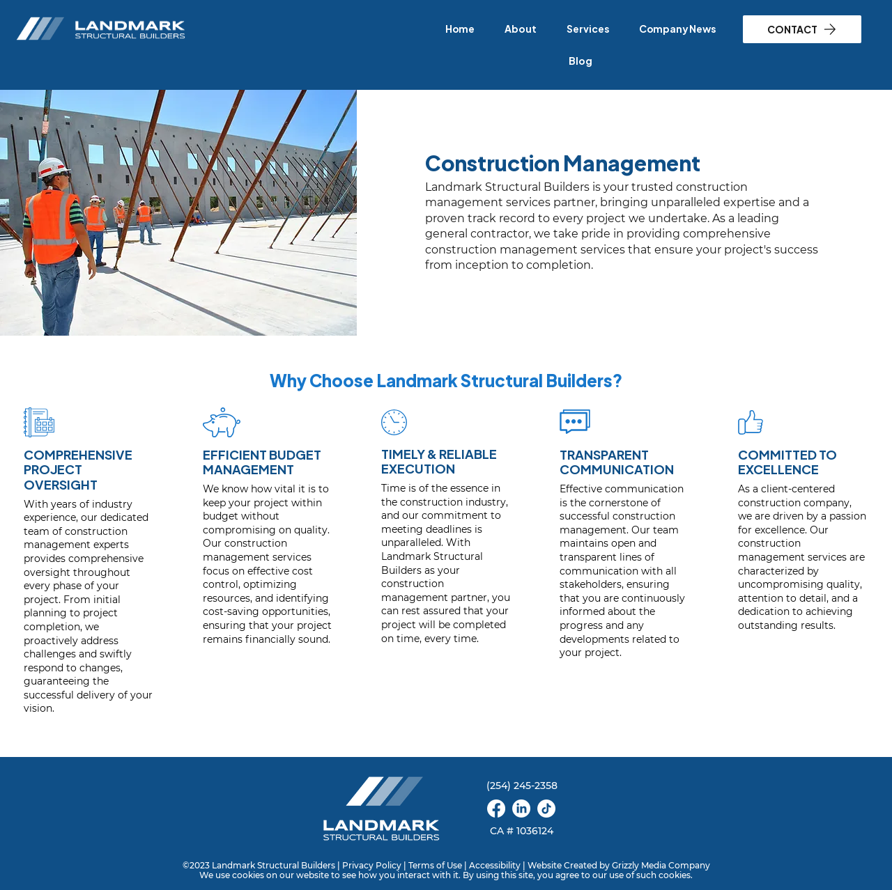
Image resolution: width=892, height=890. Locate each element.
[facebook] (496, 808)
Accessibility (495, 865)
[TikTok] (546, 808)
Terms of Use (435, 865)
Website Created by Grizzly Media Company (619, 865)
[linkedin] (521, 808)
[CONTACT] (802, 29)
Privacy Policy (371, 865)
